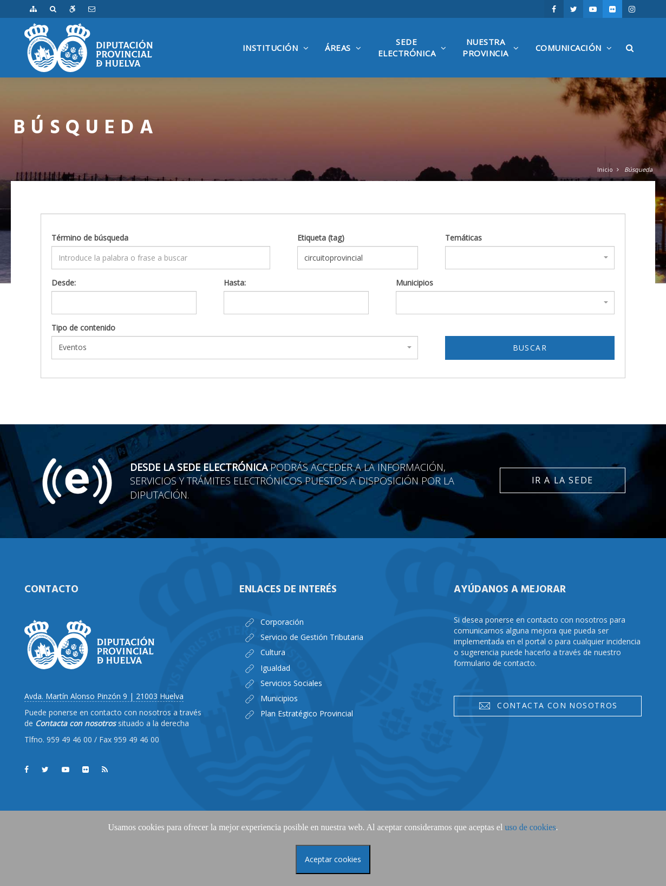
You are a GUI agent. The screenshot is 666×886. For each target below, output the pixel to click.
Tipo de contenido (83, 327)
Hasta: (235, 282)
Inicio (605, 169)
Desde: (63, 282)
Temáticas (463, 237)
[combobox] (530, 257)
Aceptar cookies (333, 859)
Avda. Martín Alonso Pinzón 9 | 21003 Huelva (104, 696)
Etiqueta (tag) (320, 237)
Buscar (530, 347)
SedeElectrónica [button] (415, 56)
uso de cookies (530, 827)
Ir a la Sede (562, 480)
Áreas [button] (346, 60)
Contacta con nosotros (548, 706)
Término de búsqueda (89, 237)
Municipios (414, 282)
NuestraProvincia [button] (493, 56)
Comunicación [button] (577, 60)
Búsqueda (638, 169)
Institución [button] (279, 60)
